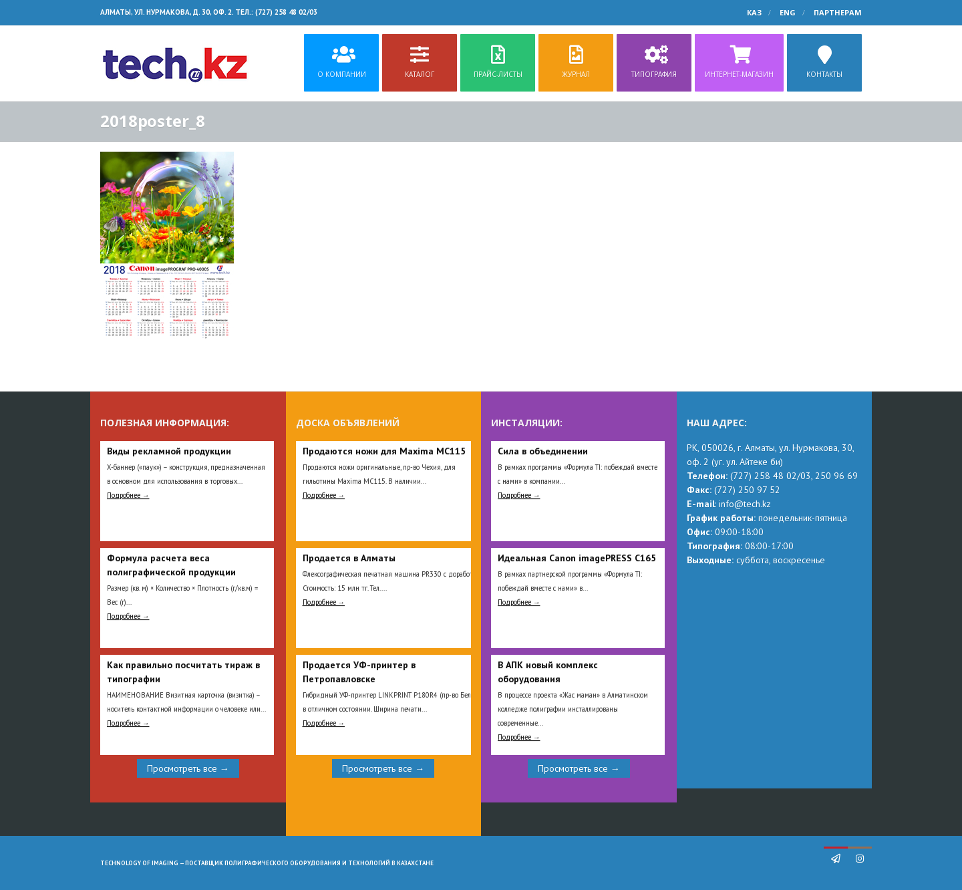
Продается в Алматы (349, 558)
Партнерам (838, 12)
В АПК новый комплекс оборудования (548, 672)
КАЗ (754, 12)
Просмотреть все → (188, 768)
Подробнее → (128, 495)
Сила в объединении (543, 451)
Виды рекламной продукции (169, 451)
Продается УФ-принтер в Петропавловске (359, 672)
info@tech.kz (745, 504)
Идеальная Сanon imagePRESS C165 (577, 558)
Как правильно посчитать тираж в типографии (183, 672)
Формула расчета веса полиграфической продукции (171, 565)
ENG (788, 12)
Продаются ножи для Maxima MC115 (384, 451)
